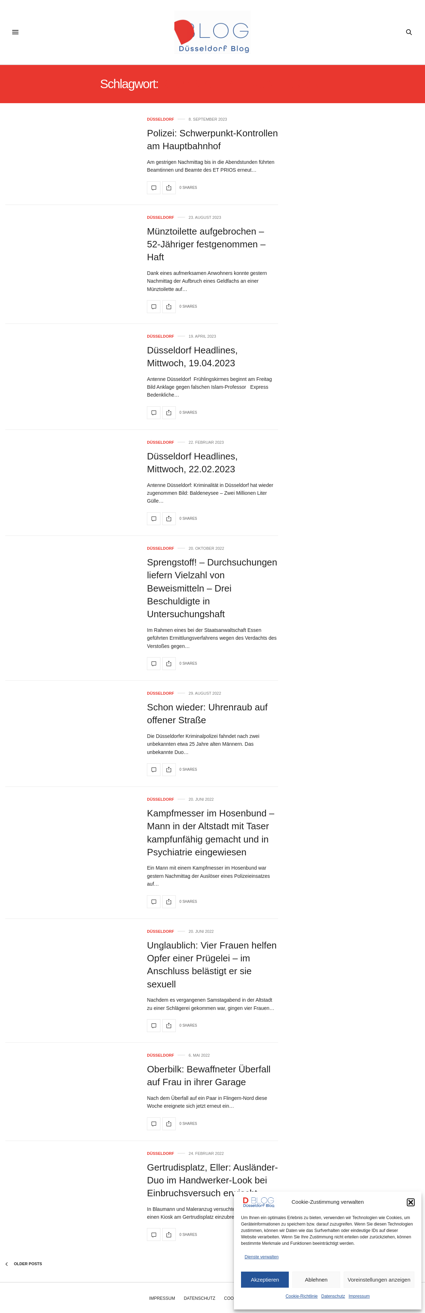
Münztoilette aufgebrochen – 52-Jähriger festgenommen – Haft (206, 244)
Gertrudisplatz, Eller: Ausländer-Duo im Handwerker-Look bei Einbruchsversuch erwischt (212, 1180)
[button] (410, 1202)
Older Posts (23, 1264)
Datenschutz (333, 1296)
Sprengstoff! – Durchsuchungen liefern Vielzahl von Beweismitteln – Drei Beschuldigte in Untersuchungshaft (212, 588)
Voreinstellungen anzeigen (379, 1280)
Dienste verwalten (261, 1256)
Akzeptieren (265, 1280)
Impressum (359, 1296)
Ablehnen (316, 1280)
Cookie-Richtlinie (302, 1296)
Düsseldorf (160, 119)
